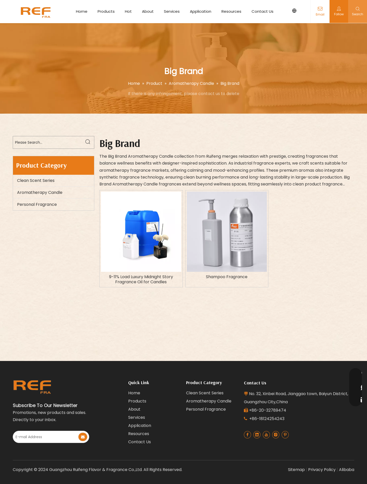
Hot (128, 11)
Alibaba (346, 470)
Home (81, 11)
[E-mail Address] (45, 437)
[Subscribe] (82, 437)
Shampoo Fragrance (226, 276)
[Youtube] (266, 434)
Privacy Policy (322, 470)
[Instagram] (275, 434)
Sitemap (296, 470)
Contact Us (262, 11)
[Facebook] (247, 434)
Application (200, 11)
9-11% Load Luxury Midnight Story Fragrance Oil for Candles (141, 279)
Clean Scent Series (36, 180)
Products (106, 11)
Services (172, 11)
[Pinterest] (285, 434)
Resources (231, 11)
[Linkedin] (256, 434)
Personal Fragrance (37, 204)
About (148, 11)
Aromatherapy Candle (39, 192)
